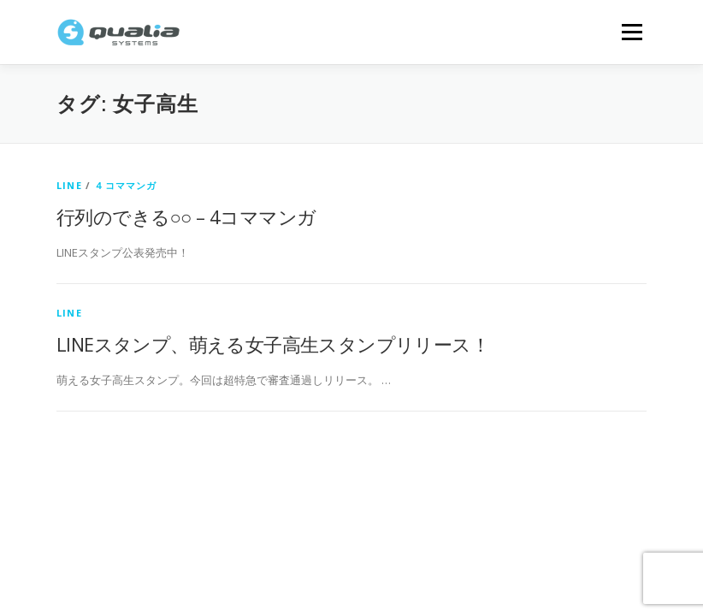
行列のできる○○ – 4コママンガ (186, 216)
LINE (69, 185)
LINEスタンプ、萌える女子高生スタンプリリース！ (272, 344)
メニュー (632, 31)
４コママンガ (125, 185)
